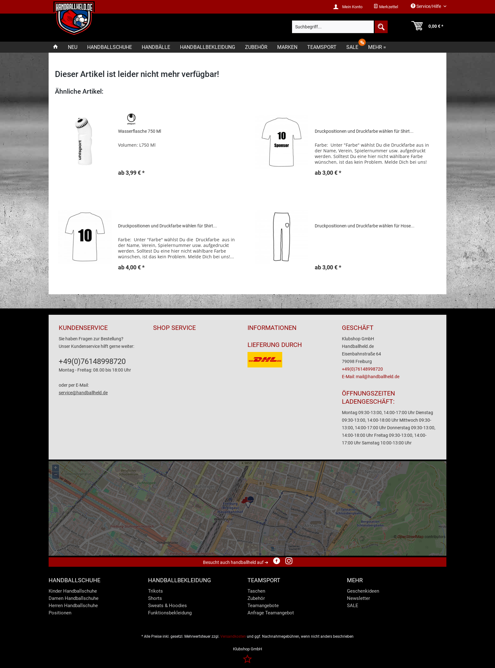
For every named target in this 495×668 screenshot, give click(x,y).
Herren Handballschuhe (73, 605)
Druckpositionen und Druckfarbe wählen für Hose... (364, 225)
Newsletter (358, 598)
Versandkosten (233, 636)
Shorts (155, 598)
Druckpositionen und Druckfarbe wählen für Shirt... (364, 131)
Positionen (60, 613)
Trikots (155, 591)
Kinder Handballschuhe (73, 591)
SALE (352, 605)
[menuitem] (386, 7)
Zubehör (256, 598)
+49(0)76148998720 (92, 361)
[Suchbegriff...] (339, 27)
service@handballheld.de (83, 392)
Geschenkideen (363, 591)
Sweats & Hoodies (167, 605)
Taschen (256, 591)
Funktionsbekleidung (170, 613)
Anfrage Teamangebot (271, 613)
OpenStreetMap (410, 537)
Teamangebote (263, 605)
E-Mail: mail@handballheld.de (370, 376)
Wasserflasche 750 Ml (139, 131)
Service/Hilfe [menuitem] (426, 6)
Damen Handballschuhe (73, 598)
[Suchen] (381, 27)
